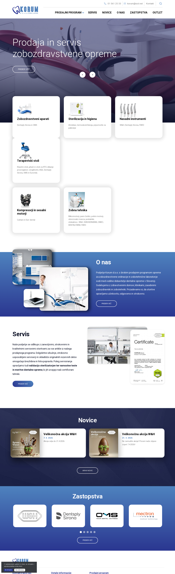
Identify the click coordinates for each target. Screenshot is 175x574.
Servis (92, 12)
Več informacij (19, 570)
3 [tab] (88, 487)
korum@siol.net (135, 3)
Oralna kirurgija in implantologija (105, 557)
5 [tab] (94, 487)
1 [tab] (81, 487)
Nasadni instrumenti (100, 548)
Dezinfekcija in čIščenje (101, 544)
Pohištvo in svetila (137, 552)
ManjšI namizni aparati (101, 552)
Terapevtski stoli (137, 543)
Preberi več (106, 259)
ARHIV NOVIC (87, 426)
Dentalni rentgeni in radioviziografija (145, 539)
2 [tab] (84, 487)
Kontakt (150, 3)
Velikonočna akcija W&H (60, 389)
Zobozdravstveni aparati (102, 535)
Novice (107, 12)
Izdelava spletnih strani (147, 568)
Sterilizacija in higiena (100, 540)
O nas (121, 12)
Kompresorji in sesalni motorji (142, 535)
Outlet (157, 12)
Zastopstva (138, 12)
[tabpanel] (29, 471)
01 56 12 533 (22, 549)
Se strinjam (8, 570)
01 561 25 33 (114, 3)
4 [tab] (91, 487)
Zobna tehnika (136, 548)
